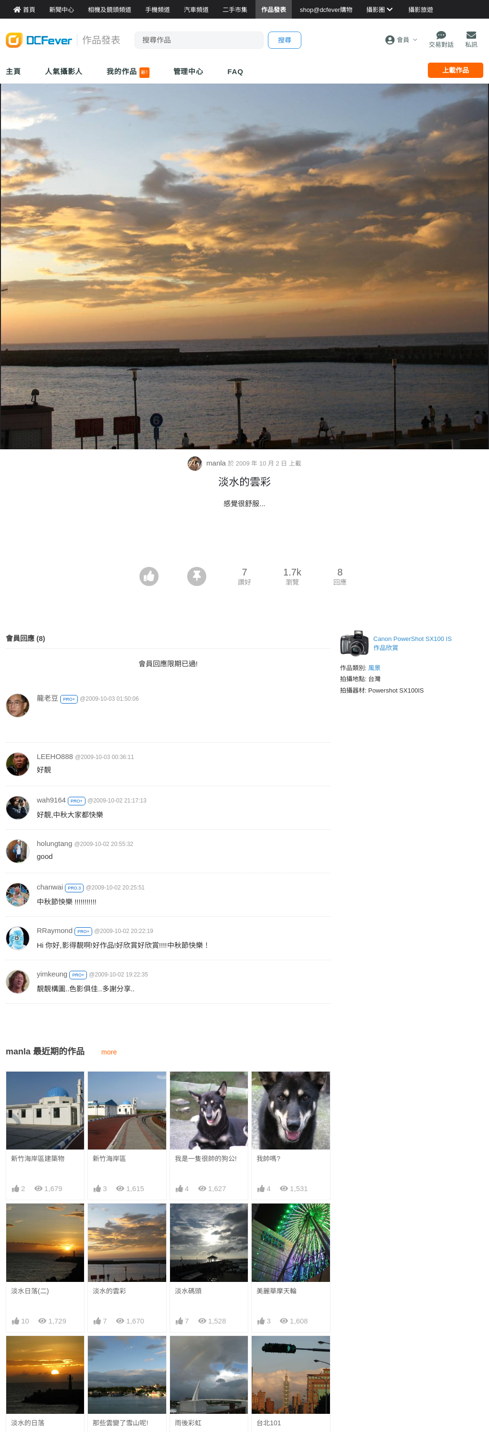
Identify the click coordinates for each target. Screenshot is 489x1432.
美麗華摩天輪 (276, 1291)
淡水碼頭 (188, 1291)
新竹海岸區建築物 (37, 1158)
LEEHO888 (55, 756)
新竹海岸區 (109, 1158)
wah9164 (51, 800)
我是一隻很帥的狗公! (206, 1158)
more (109, 1052)
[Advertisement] (244, 540)
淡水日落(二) (30, 1291)
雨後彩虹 (188, 1423)
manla (208, 463)
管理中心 (188, 71)
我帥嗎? (268, 1158)
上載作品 (455, 70)
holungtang (54, 843)
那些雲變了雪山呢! (120, 1423)
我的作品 (127, 72)
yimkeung (52, 974)
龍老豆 (47, 698)
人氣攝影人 (64, 71)
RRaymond (55, 930)
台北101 (268, 1423)
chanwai (50, 887)
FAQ (235, 71)
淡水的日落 (27, 1423)
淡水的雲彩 (109, 1291)
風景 (374, 668)
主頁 (13, 71)
